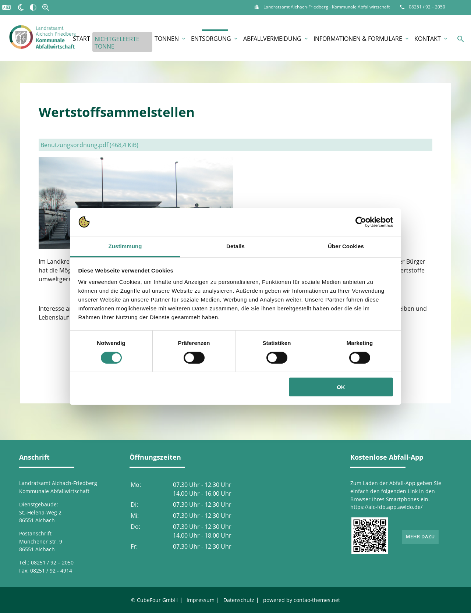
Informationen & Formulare (362, 38)
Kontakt (431, 38)
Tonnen (171, 38)
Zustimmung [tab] (125, 246)
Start (81, 39)
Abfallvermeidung (276, 38)
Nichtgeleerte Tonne (117, 42)
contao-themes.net (317, 599)
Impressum (201, 599)
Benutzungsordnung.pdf (89, 145)
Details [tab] (235, 246)
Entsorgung (215, 38)
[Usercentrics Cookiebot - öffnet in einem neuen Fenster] (361, 222)
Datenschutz (238, 599)
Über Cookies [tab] (346, 246)
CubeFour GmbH (157, 599)
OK (341, 387)
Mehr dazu (420, 537)
